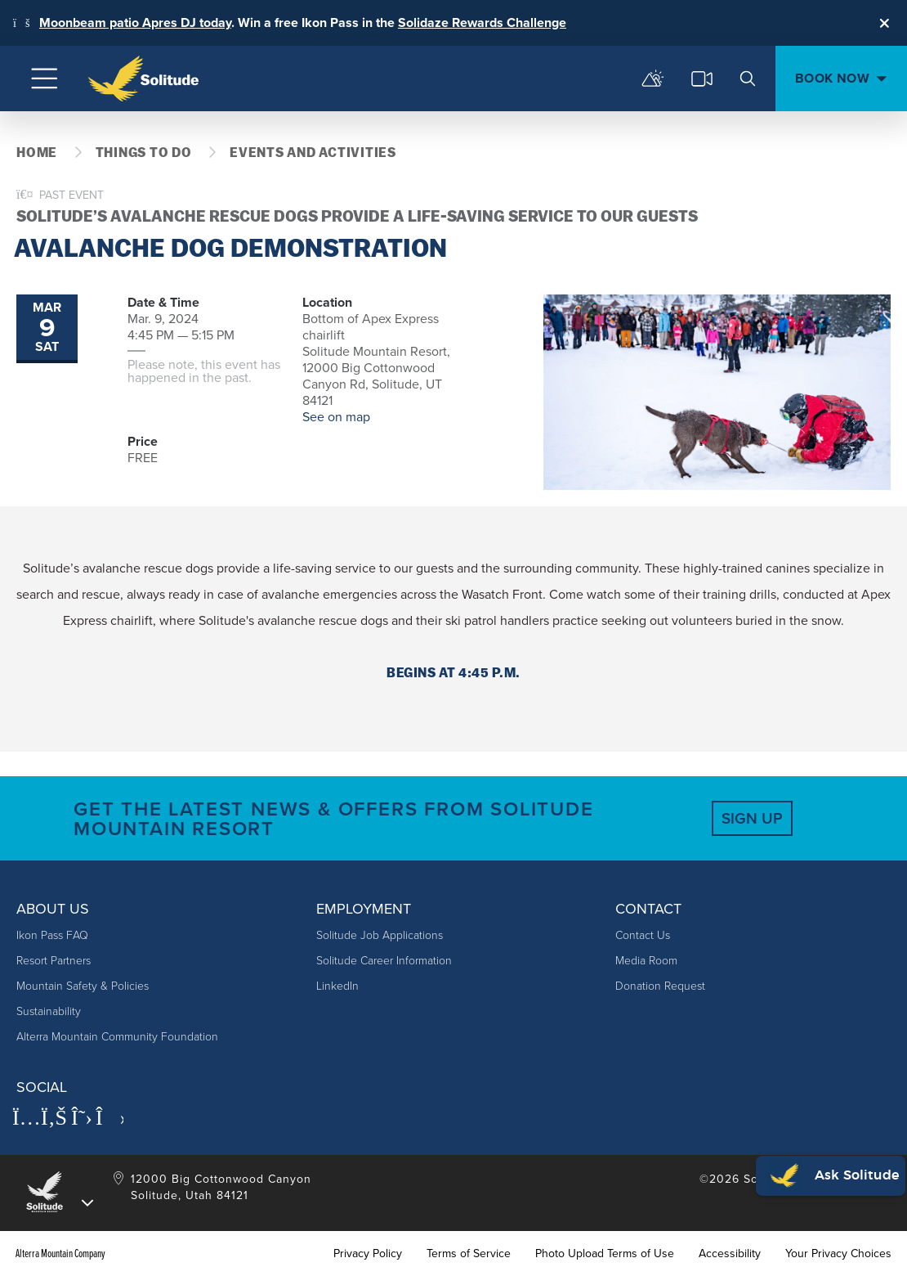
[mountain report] (653, 79)
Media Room (646, 960)
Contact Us (642, 935)
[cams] (702, 79)
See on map (336, 416)
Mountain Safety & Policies (82, 986)
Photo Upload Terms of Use (604, 1254)
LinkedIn (337, 986)
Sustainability (48, 1011)
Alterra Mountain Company (60, 1254)
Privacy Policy (367, 1254)
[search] (748, 79)
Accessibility (730, 1254)
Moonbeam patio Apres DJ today (135, 22)
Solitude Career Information (384, 960)
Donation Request (660, 986)
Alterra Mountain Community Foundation (117, 1036)
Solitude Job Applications (379, 935)
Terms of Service (469, 1254)
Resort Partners (53, 960)
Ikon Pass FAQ (52, 935)
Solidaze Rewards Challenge (482, 22)
